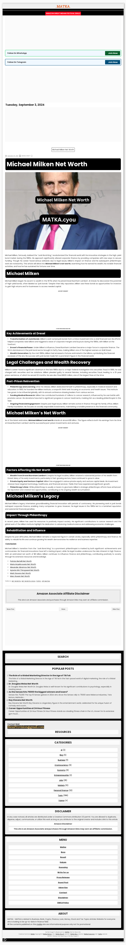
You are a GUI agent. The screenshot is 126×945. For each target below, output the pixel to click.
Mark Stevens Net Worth (20, 573)
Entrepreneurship (61, 775)
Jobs (61, 780)
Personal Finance (61, 790)
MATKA (67, 932)
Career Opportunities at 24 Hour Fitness (29, 708)
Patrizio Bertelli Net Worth (21, 561)
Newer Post (10, 609)
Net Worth (16, 581)
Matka (63, 847)
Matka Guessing (89, 934)
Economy (61, 770)
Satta (100, 934)
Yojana (61, 800)
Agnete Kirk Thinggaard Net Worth (24, 570)
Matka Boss (74, 934)
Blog (61, 755)
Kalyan (63, 862)
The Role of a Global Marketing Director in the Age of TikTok (40, 675)
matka (39, 924)
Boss (63, 852)
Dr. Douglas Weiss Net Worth (23, 683)
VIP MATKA (46, 581)
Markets (61, 785)
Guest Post (63, 882)
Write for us (63, 872)
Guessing (63, 867)
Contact (63, 892)
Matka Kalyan (47, 934)
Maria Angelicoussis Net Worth (23, 564)
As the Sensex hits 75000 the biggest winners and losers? (38, 692)
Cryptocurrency (61, 765)
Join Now (113, 53)
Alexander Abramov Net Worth (23, 567)
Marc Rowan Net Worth (20, 576)
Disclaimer (63, 897)
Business (61, 760)
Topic (38, 581)
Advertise (63, 887)
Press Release (63, 877)
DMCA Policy (63, 902)
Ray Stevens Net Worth (20, 700)
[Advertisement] (63, 32)
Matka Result (60, 934)
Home (63, 609)
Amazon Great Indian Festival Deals (63, 13)
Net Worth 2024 (28, 581)
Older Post (116, 609)
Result (63, 857)
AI (61, 750)
